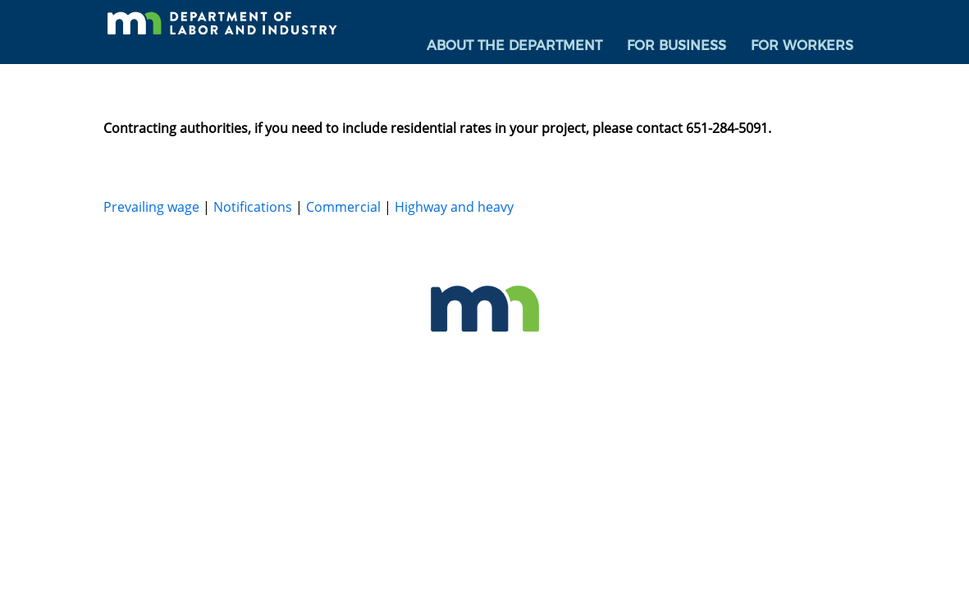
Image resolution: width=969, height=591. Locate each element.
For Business (676, 45)
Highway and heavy (454, 207)
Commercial (343, 207)
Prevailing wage (151, 207)
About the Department (514, 45)
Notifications (252, 207)
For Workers (802, 45)
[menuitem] (514, 46)
